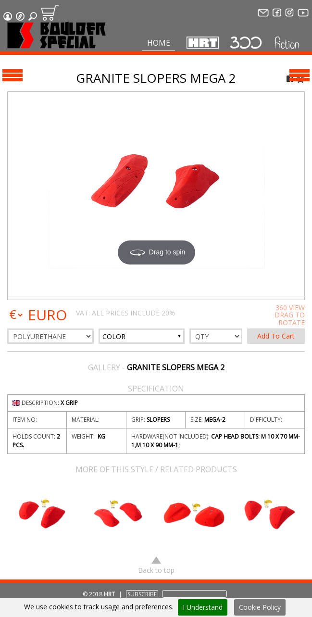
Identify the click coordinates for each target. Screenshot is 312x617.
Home (158, 43)
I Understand (203, 607)
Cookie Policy (260, 607)
